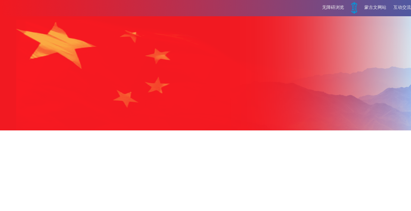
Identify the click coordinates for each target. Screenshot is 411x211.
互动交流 (402, 7)
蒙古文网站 (375, 7)
